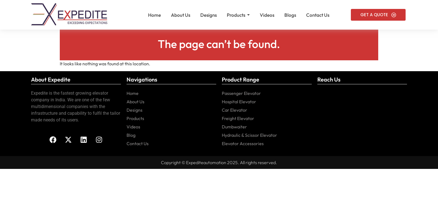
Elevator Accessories (243, 143)
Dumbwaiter (234, 127)
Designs (134, 110)
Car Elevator (234, 110)
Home (133, 93)
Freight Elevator (238, 118)
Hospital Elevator (239, 101)
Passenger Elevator (241, 93)
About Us (135, 101)
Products (135, 118)
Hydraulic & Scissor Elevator (249, 135)
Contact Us (138, 143)
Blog (131, 135)
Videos (133, 127)
